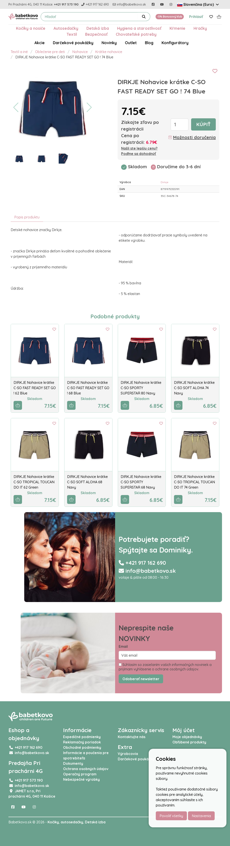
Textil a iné (19, 52)
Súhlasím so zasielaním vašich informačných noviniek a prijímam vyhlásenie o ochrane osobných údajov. (165, 666)
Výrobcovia (128, 753)
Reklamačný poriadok (82, 742)
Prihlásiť (196, 16)
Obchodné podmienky (82, 747)
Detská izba (97, 28)
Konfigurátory (175, 42)
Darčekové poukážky (73, 42)
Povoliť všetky (171, 816)
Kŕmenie (177, 28)
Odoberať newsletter (140, 679)
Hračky (200, 28)
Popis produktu (27, 217)
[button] (16, 107)
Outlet (131, 42)
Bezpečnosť (96, 34)
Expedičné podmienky (82, 737)
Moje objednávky (187, 737)
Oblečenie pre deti (50, 52)
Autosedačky (66, 28)
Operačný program (79, 774)
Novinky (109, 42)
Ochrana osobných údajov (85, 769)
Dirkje (164, 182)
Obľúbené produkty (189, 742)
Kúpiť (203, 124)
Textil (71, 34)
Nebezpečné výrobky (81, 779)
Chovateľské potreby (136, 34)
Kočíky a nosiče (30, 28)
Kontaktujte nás (131, 737)
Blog (149, 42)
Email (123, 646)
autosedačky (72, 822)
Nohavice (80, 52)
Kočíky (53, 822)
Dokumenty (73, 763)
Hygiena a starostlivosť (139, 28)
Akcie (39, 42)
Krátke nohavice (108, 52)
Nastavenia (201, 816)
